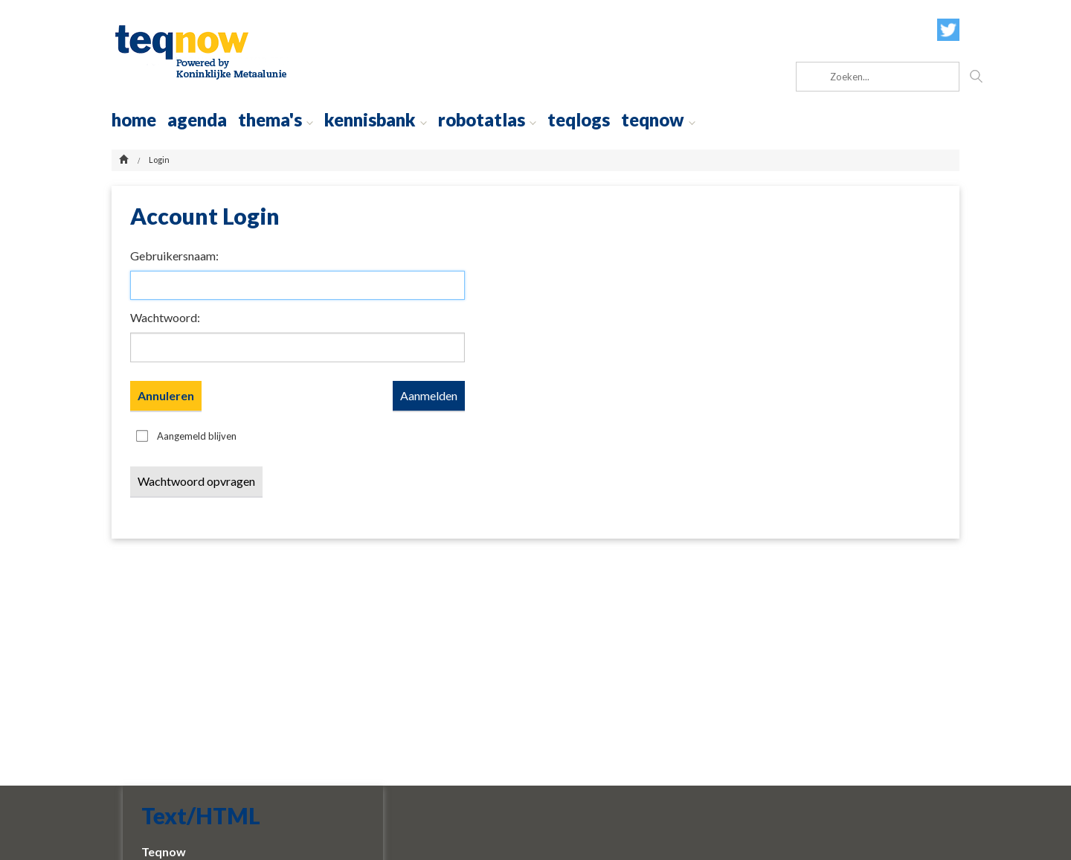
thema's (275, 119)
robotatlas (487, 119)
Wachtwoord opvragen (196, 481)
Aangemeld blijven (197, 436)
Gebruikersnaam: (174, 255)
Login (159, 159)
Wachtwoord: (165, 317)
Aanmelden (428, 395)
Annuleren (166, 395)
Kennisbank (375, 119)
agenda (197, 119)
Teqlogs (578, 119)
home (134, 119)
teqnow (658, 119)
